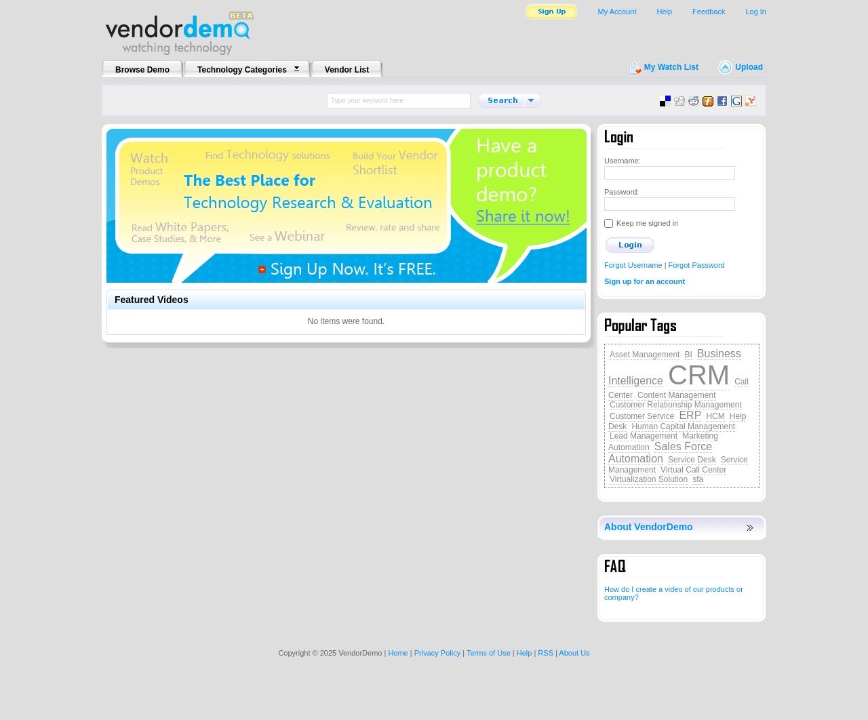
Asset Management (644, 354)
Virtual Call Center (693, 470)
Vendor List (347, 70)
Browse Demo (142, 70)
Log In (755, 11)
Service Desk (692, 459)
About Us (574, 653)
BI (688, 354)
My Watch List (671, 67)
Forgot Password (697, 265)
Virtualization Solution (649, 479)
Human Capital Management (683, 426)
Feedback (708, 11)
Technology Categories (242, 70)
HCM (715, 416)
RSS (545, 653)
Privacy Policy (437, 653)
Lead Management (643, 436)
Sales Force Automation (660, 452)
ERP (690, 415)
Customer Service (642, 416)
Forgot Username (633, 265)
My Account (617, 11)
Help (664, 11)
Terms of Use (489, 653)
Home (398, 653)
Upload (749, 67)
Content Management (676, 395)
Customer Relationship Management (676, 404)
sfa (697, 479)
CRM (699, 375)
